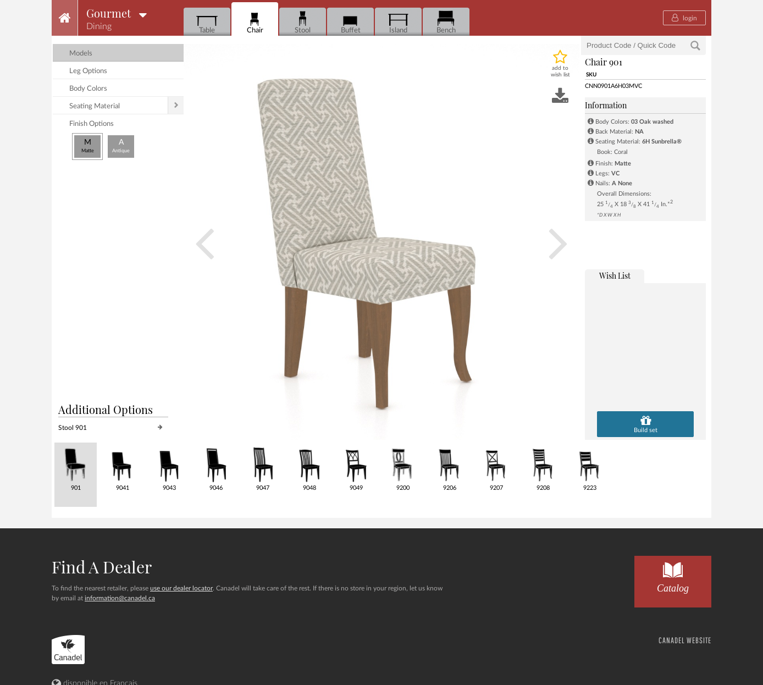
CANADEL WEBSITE (685, 640)
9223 (589, 467)
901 (75, 467)
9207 (496, 467)
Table (207, 22)
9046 (215, 467)
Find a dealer (102, 567)
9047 (262, 467)
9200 (402, 467)
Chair (255, 22)
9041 (122, 467)
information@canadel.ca (120, 598)
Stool (302, 22)
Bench (446, 22)
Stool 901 (72, 427)
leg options (88, 71)
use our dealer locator (181, 588)
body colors (88, 88)
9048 (309, 467)
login (684, 17)
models (80, 53)
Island (398, 22)
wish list (615, 275)
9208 (542, 467)
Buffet (350, 22)
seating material (94, 106)
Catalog (672, 575)
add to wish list (560, 71)
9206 (449, 467)
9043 (169, 467)
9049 (356, 467)
